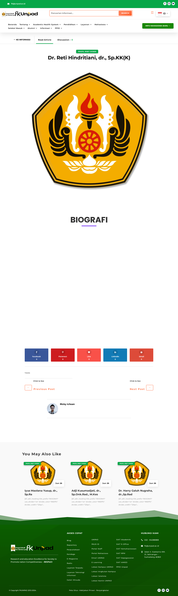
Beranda (12, 25)
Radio (69, 563)
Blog (69, 540)
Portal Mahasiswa (100, 553)
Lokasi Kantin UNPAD (102, 581)
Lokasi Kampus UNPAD (102, 567)
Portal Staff (97, 549)
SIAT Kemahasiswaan (126, 549)
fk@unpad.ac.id (18, 4)
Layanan (85, 25)
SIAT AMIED (121, 562)
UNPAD (95, 540)
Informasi (45, 28)
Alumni (31, 28)
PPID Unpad (122, 567)
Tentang (24, 25)
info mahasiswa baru (156, 26)
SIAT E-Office (122, 544)
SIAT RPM (120, 553)
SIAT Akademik (123, 540)
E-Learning (97, 562)
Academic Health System (46, 25)
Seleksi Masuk (15, 28)
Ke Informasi (23, 39)
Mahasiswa (100, 25)
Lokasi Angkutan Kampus (104, 571)
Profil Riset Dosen (87, 51)
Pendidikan (70, 25)
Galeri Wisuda (73, 580)
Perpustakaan (73, 550)
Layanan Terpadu (75, 568)
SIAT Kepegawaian (125, 558)
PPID (57, 28)
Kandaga (71, 554)
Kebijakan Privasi (87, 590)
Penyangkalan (102, 590)
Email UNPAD (98, 558)
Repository (72, 545)
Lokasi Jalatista (99, 576)
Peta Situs (73, 590)
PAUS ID (95, 544)
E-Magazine (72, 559)
